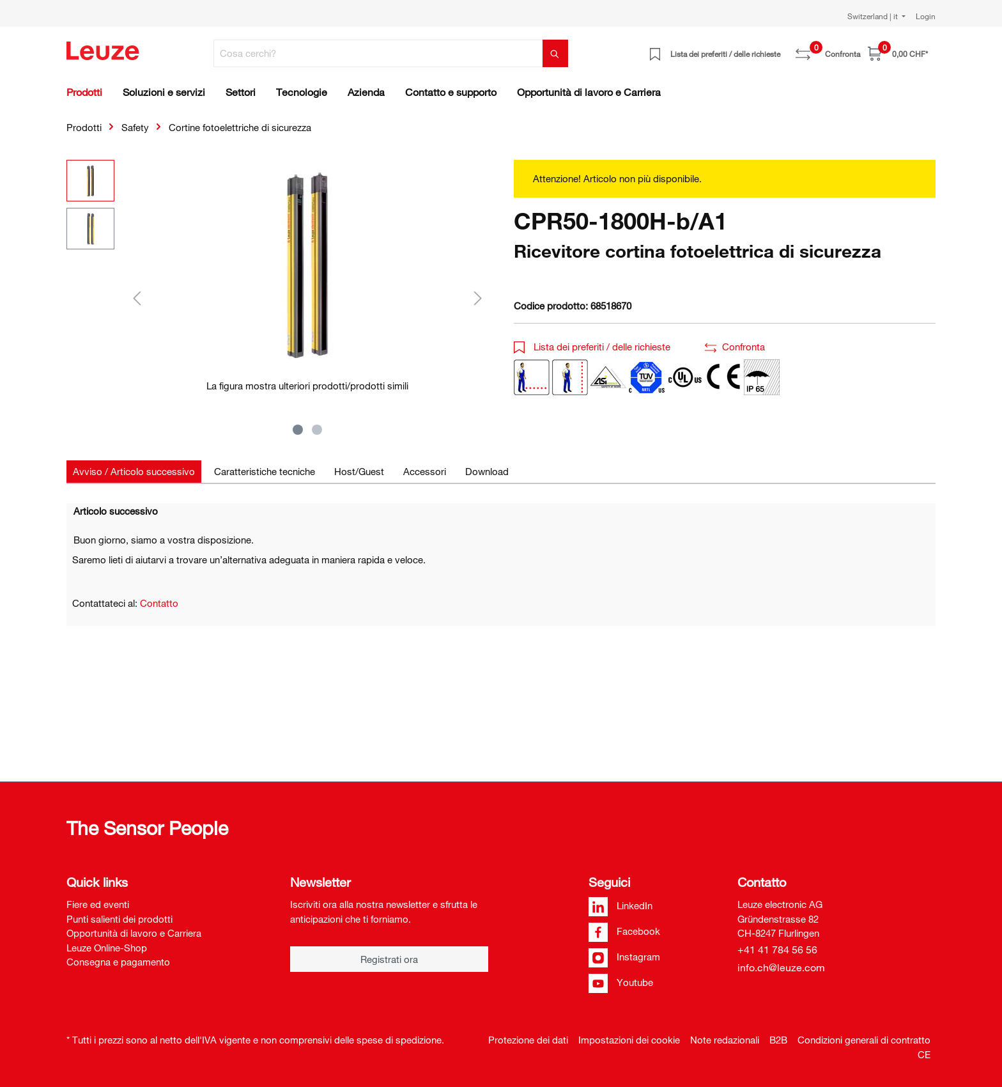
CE (924, 1054)
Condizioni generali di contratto (864, 1039)
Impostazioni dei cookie (629, 1039)
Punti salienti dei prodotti (119, 919)
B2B (778, 1039)
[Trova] (555, 53)
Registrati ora (389, 959)
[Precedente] (136, 297)
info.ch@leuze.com (781, 967)
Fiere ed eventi (97, 904)
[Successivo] (478, 297)
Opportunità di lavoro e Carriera (133, 933)
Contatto (159, 603)
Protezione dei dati (528, 1039)
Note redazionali (724, 1039)
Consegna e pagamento (118, 961)
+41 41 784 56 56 (777, 949)
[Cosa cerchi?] (378, 53)
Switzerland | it (873, 16)
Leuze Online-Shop (106, 947)
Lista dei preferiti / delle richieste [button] (592, 346)
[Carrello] (898, 53)
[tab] (133, 471)
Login (926, 16)
